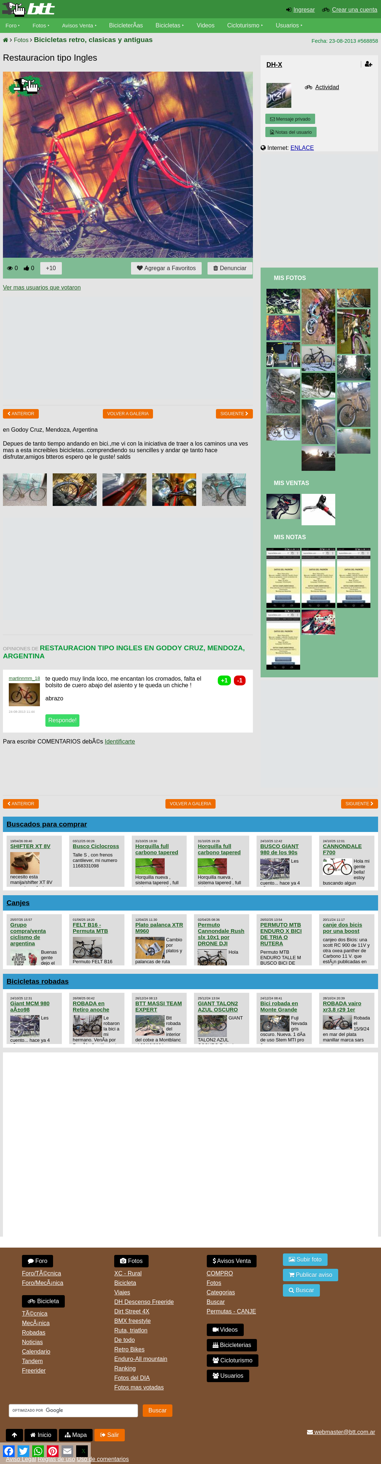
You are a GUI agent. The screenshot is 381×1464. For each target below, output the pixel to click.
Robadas (33, 1332)
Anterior (20, 413)
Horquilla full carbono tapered (156, 849)
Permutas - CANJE (231, 1311)
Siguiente (234, 413)
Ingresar (304, 10)
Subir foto (305, 1259)
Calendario (36, 1351)
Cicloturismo (249, 25)
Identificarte (120, 741)
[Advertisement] (136, 348)
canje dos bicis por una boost (342, 928)
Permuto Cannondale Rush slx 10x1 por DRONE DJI (221, 934)
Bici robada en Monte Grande (279, 1006)
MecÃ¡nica (36, 1323)
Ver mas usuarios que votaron (42, 287)
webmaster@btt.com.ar (341, 1432)
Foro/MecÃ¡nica (42, 1283)
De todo (124, 1340)
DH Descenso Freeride (144, 1302)
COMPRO (220, 1273)
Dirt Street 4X (131, 1311)
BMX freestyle (132, 1321)
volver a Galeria (128, 413)
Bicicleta (43, 1301)
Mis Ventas (291, 483)
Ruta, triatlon (130, 1330)
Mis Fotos (290, 278)
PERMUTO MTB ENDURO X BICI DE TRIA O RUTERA (281, 934)
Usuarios (293, 25)
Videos (212, 25)
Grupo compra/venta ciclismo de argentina (28, 934)
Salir (109, 1435)
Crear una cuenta (354, 10)
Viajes (122, 1292)
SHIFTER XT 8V (30, 846)
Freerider (34, 1370)
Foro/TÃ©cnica (41, 1273)
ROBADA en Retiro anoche (91, 1006)
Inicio (40, 1435)
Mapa (76, 1435)
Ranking (125, 1368)
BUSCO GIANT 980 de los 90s (279, 849)
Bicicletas (175, 25)
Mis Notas (290, 537)
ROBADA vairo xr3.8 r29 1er (342, 1006)
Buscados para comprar (47, 824)
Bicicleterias (232, 1345)
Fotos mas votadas (139, 1387)
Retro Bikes (129, 1349)
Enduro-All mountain (140, 1359)
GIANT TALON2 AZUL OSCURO (218, 1006)
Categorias (221, 1292)
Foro (11, 25)
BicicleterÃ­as (132, 25)
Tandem (32, 1361)
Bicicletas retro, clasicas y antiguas (93, 39)
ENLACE (302, 148)
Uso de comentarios (103, 1459)
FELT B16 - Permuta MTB (90, 928)
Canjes (18, 903)
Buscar (216, 1302)
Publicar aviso (310, 1275)
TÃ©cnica (35, 1313)
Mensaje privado (290, 119)
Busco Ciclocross (96, 846)
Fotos (41, 25)
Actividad (327, 87)
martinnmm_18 (24, 678)
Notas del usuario (291, 132)
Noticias (32, 1342)
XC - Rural (128, 1273)
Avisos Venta (82, 25)
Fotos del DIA (132, 1378)
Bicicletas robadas (38, 981)
